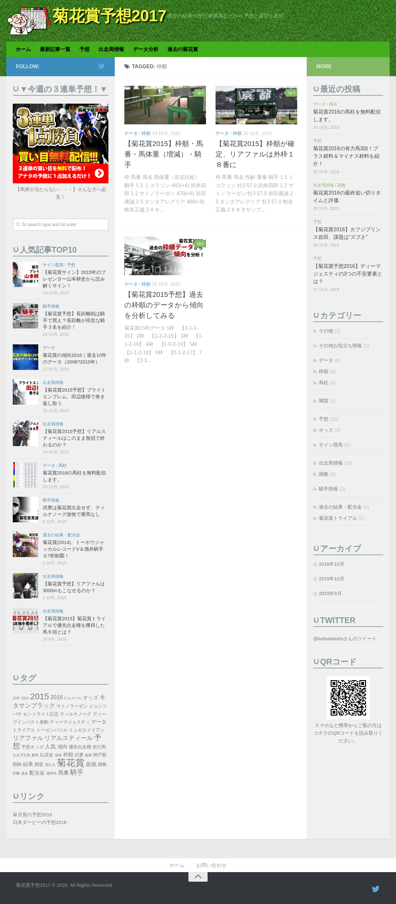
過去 (24, 773)
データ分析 (145, 49)
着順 (88, 755)
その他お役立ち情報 (340, 345)
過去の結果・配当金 (61, 535)
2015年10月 (331, 578)
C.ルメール (73, 698)
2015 (39, 696)
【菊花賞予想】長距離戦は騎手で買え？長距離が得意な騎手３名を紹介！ (74, 320)
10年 (16, 698)
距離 (16, 773)
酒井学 (51, 773)
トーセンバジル (52, 730)
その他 (326, 331)
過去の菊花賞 (182, 49)
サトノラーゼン (72, 706)
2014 (25, 698)
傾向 (62, 746)
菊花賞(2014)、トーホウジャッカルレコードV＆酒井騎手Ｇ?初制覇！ (73, 549)
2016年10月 (331, 564)
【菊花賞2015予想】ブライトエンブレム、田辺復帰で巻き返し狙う (74, 396)
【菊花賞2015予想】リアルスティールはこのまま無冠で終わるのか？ (74, 438)
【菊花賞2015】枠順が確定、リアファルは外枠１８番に (255, 154)
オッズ (90, 697)
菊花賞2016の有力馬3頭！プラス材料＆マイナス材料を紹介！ (346, 156)
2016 (56, 697)
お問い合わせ (211, 865)
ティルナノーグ (75, 714)
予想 (84, 49)
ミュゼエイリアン (87, 730)
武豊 (79, 755)
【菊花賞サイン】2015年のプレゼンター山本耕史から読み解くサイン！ (74, 278)
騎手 (77, 772)
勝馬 (35, 755)
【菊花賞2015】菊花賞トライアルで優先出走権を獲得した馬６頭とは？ (74, 625)
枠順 (146, 133)
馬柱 (63, 465)
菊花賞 (70, 762)
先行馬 (99, 747)
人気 (50, 746)
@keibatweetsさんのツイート (345, 638)
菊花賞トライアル (338, 518)
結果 (28, 764)
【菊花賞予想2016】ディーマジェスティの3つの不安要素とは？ (347, 273)
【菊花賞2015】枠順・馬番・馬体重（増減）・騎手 (163, 154)
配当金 (37, 772)
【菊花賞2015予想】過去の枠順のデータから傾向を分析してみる (163, 305)
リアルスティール (68, 738)
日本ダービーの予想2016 (39, 822)
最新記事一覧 (55, 49)
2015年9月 (330, 593)
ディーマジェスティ (70, 722)
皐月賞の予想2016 (32, 814)
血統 (91, 764)
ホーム (23, 49)
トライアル (24, 730)
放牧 (58, 755)
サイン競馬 (53, 264)
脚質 (38, 764)
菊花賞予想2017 (109, 16)
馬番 (63, 772)
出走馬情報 (111, 49)
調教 (102, 764)
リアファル (28, 738)
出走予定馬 (21, 755)
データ (131, 133)
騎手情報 (51, 306)
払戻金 (46, 755)
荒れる (50, 765)
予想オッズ (32, 747)
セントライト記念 (41, 714)
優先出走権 (80, 747)
